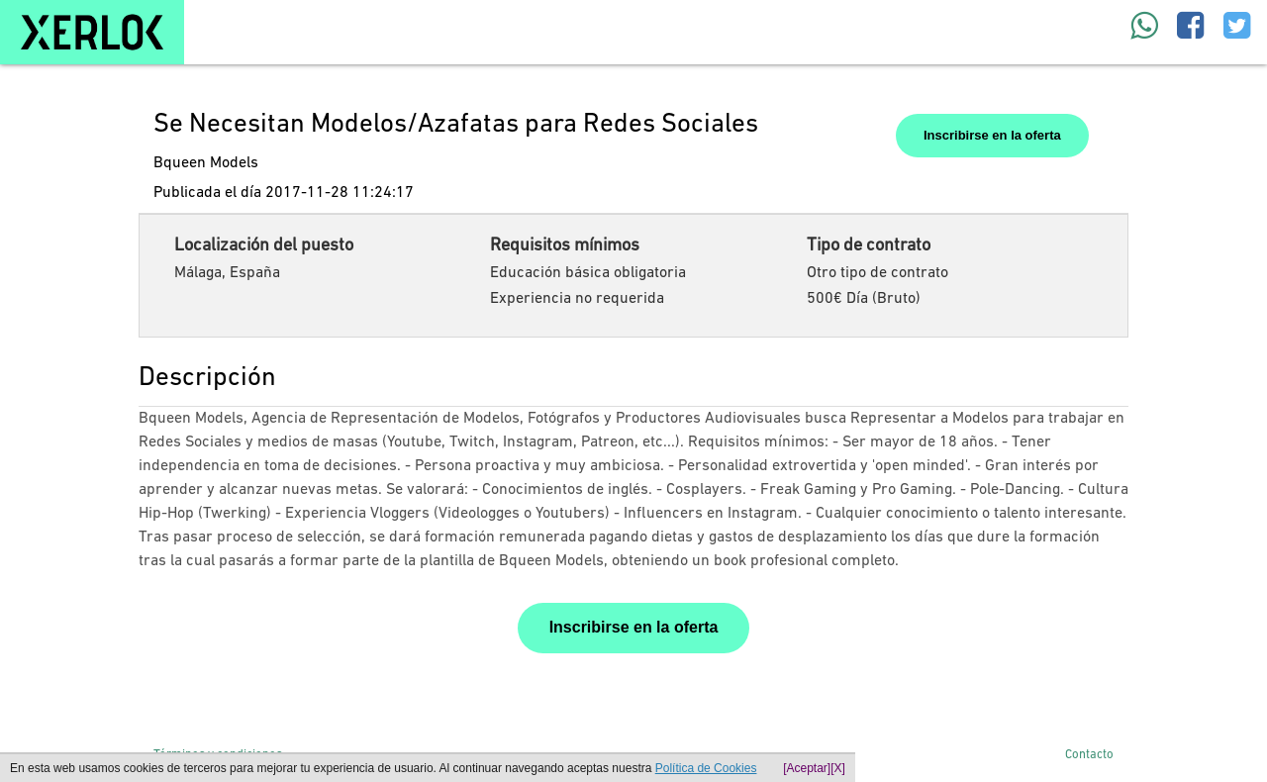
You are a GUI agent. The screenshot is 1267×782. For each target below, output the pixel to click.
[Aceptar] (806, 768)
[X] (837, 768)
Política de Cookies (706, 768)
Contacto (1089, 754)
